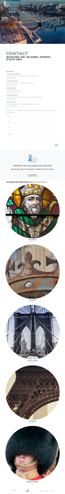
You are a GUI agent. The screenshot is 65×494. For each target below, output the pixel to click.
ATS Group (14, 490)
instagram (41, 491)
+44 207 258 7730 (11, 78)
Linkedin (46, 491)
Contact (58, 12)
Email (51, 491)
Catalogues (50, 12)
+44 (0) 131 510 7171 (11, 85)
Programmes (40, 12)
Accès (32, 241)
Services (21, 12)
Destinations (29, 12)
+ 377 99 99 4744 (10, 99)
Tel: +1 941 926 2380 (11, 106)
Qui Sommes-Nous (11, 12)
